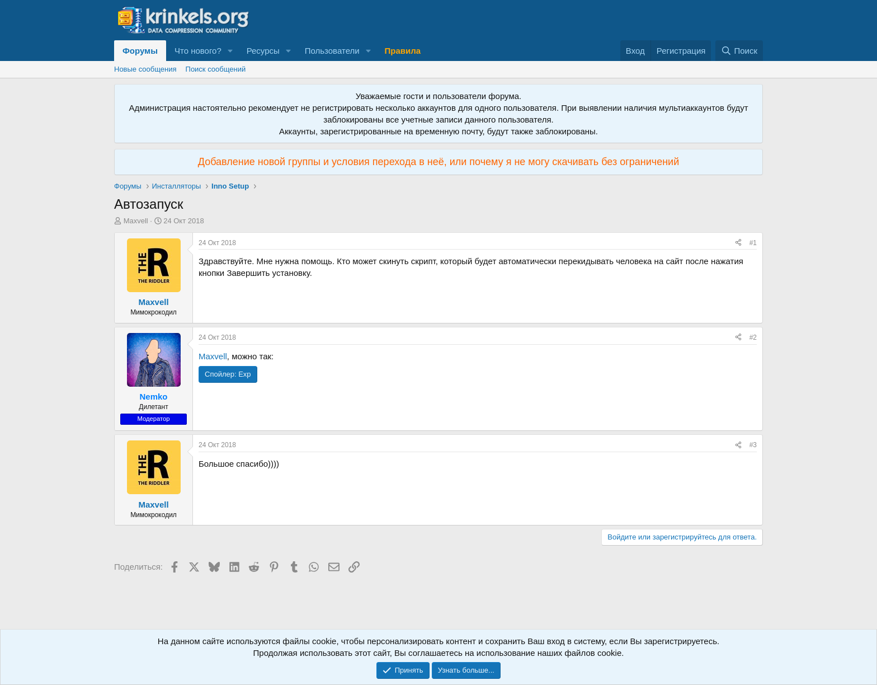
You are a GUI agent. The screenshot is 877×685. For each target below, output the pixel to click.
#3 (753, 445)
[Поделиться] (738, 243)
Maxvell (136, 221)
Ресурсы (263, 50)
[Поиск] (739, 50)
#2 (753, 337)
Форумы (140, 50)
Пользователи (332, 50)
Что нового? (198, 50)
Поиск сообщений (216, 69)
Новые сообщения (145, 69)
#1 (753, 243)
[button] (230, 50)
